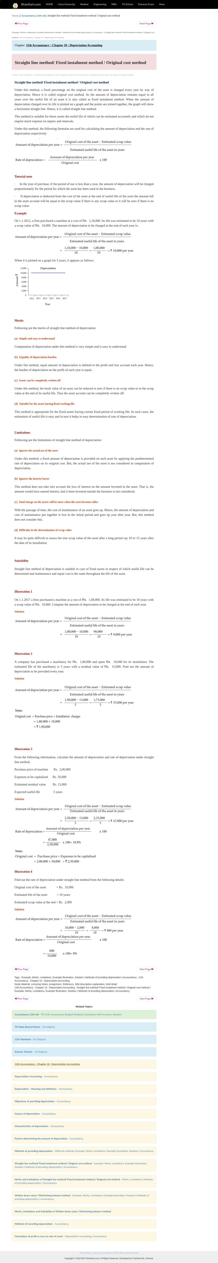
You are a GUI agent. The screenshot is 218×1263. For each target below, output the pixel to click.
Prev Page (21, 23)
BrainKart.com (31, 4)
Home (15, 15)
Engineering (100, 4)
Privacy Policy (86, 1253)
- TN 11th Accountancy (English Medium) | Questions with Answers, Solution (68, 1014)
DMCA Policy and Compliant (125, 1253)
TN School (127, 4)
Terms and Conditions (102, 1253)
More (162, 4)
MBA (114, 4)
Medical (84, 4)
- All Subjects (35, 1027)
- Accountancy (36, 1076)
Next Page (147, 23)
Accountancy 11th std (34, 15)
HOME (49, 4)
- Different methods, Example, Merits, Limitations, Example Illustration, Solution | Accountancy (84, 1151)
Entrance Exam (146, 4)
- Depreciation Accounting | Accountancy (61, 1236)
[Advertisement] (183, 65)
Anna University (66, 4)
